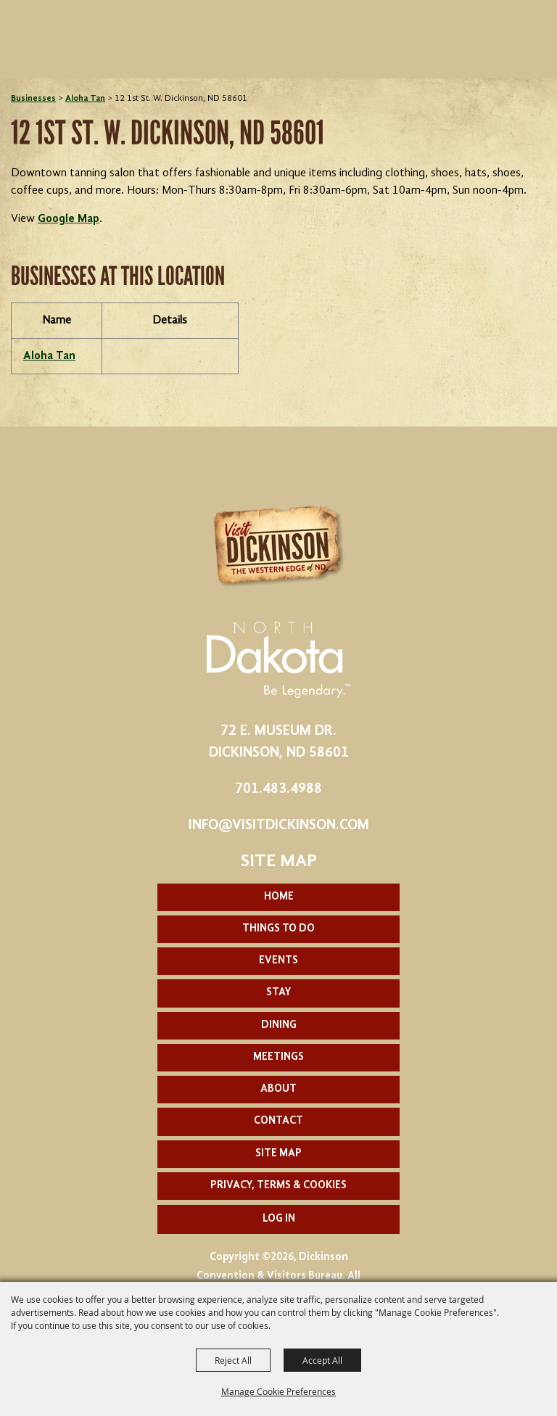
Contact (278, 1121)
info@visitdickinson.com (279, 825)
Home (279, 897)
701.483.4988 (278, 789)
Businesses (33, 98)
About (278, 1089)
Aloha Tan (85, 98)
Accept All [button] (322, 1360)
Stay (278, 992)
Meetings (278, 1057)
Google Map (68, 219)
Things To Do (278, 928)
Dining (279, 1025)
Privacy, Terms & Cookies (278, 1185)
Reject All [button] (233, 1360)
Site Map (278, 1153)
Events (278, 960)
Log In (279, 1219)
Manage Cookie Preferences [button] (278, 1391)
